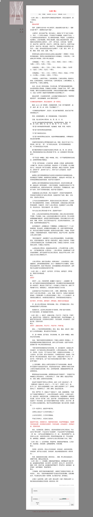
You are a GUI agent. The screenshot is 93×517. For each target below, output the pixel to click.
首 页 (21, 29)
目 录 (21, 31)
